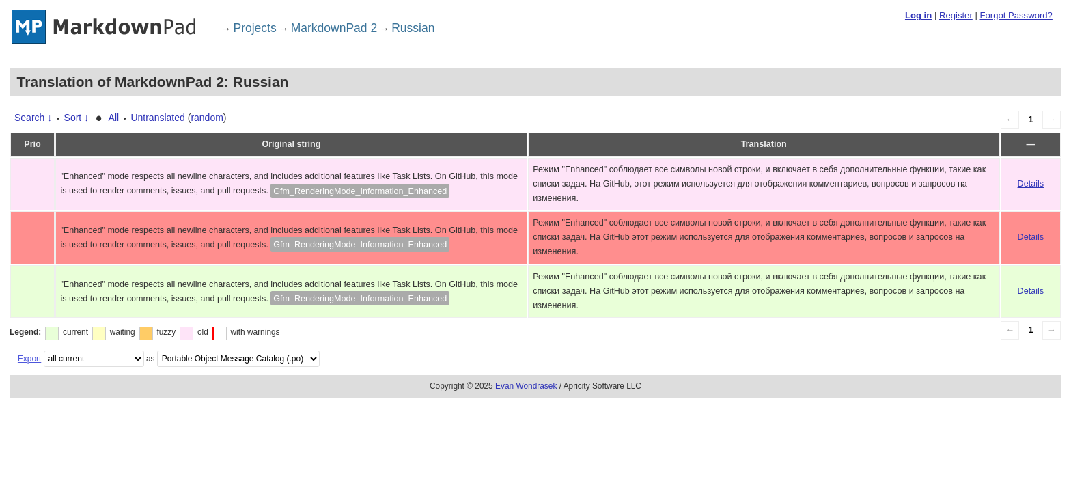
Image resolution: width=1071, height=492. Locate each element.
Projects (255, 28)
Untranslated (157, 117)
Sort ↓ (76, 117)
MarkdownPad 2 (334, 28)
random (207, 117)
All (114, 117)
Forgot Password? (1015, 15)
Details (1031, 184)
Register (956, 15)
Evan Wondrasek (526, 386)
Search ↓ (33, 117)
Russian (412, 28)
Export (29, 359)
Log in (918, 15)
